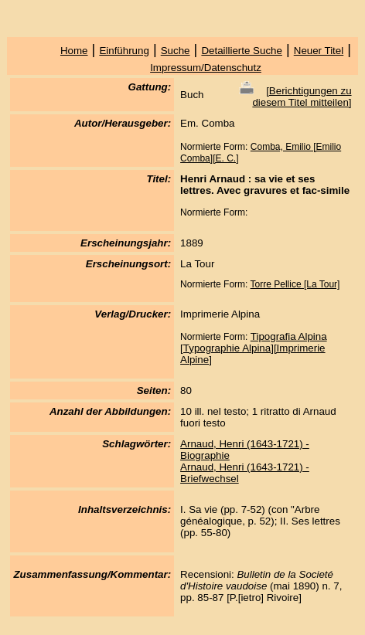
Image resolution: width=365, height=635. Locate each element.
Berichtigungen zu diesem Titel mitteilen (301, 96)
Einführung (123, 50)
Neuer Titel (318, 50)
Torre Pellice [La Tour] (295, 284)
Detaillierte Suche (241, 50)
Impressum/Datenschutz (205, 67)
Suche (175, 50)
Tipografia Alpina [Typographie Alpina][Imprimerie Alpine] (253, 348)
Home (74, 50)
